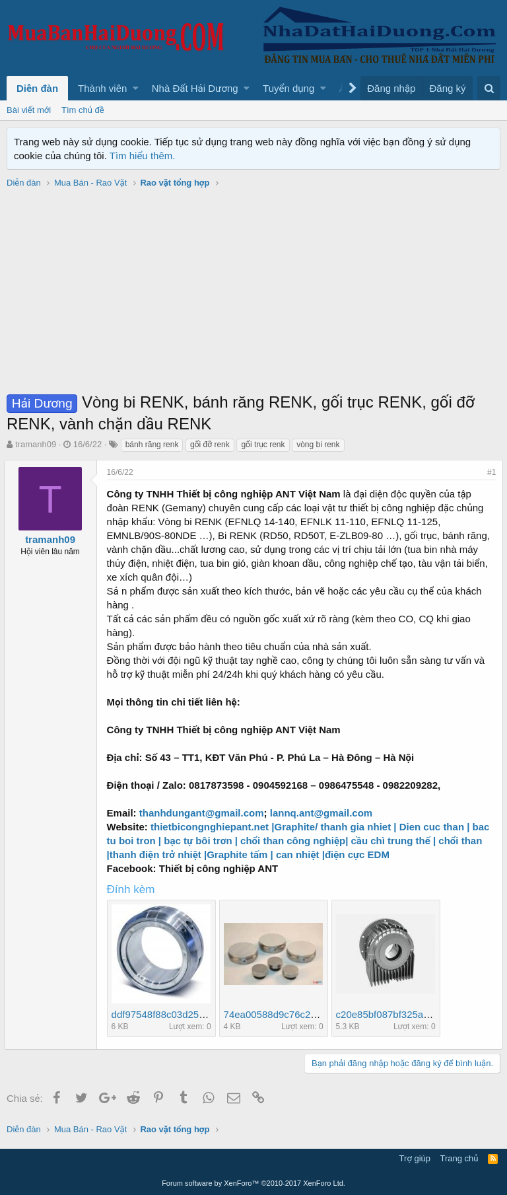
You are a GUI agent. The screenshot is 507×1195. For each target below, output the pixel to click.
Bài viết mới (29, 110)
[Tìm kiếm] (488, 88)
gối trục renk (263, 444)
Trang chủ (459, 1158)
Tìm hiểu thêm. (143, 155)
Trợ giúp (414, 1158)
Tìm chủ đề (82, 110)
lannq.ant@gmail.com (324, 812)
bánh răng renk (152, 444)
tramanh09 (35, 444)
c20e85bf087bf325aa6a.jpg (399, 1014)
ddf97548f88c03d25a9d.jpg (174, 1014)
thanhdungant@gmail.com (204, 812)
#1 (489, 472)
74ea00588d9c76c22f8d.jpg (287, 1014)
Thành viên (102, 88)
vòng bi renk (317, 444)
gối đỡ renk (210, 444)
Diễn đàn (37, 88)
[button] (135, 88)
